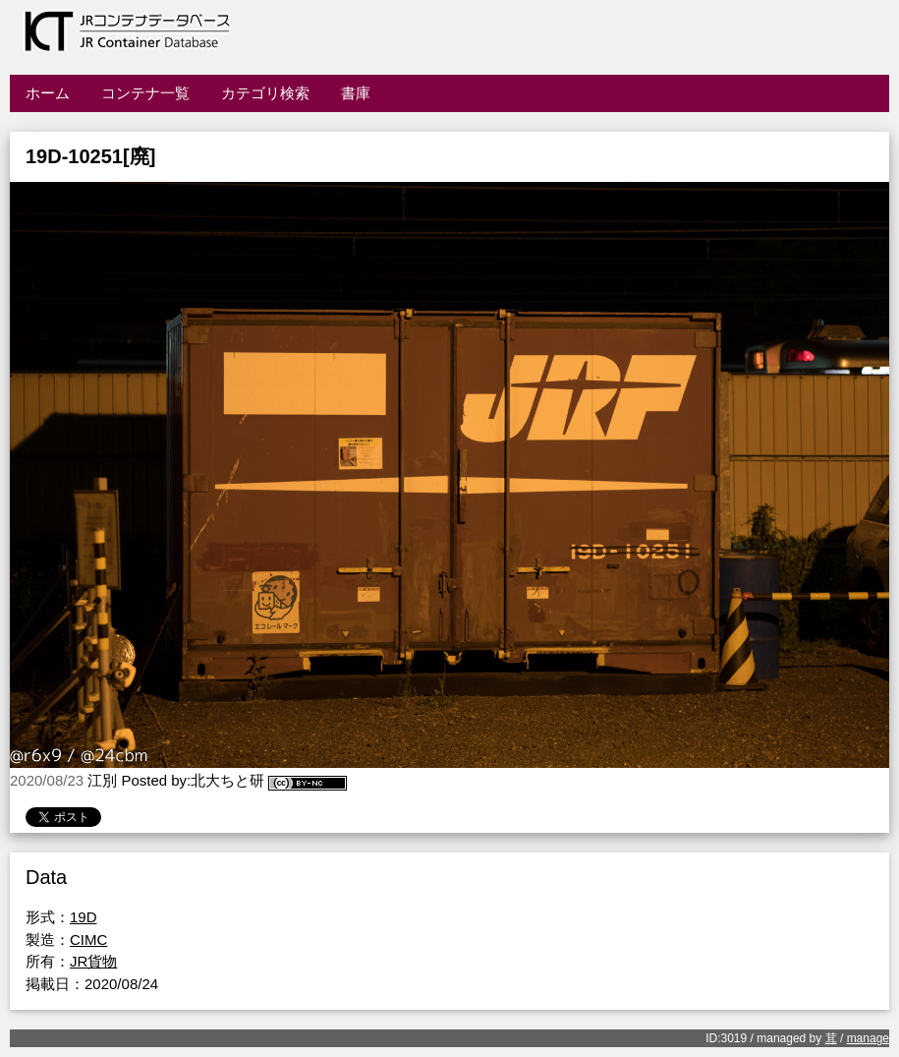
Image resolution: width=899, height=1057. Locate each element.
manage (868, 1038)
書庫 (355, 93)
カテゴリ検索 (265, 93)
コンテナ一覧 (145, 93)
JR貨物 (93, 961)
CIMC (88, 939)
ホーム (48, 93)
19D (83, 917)
